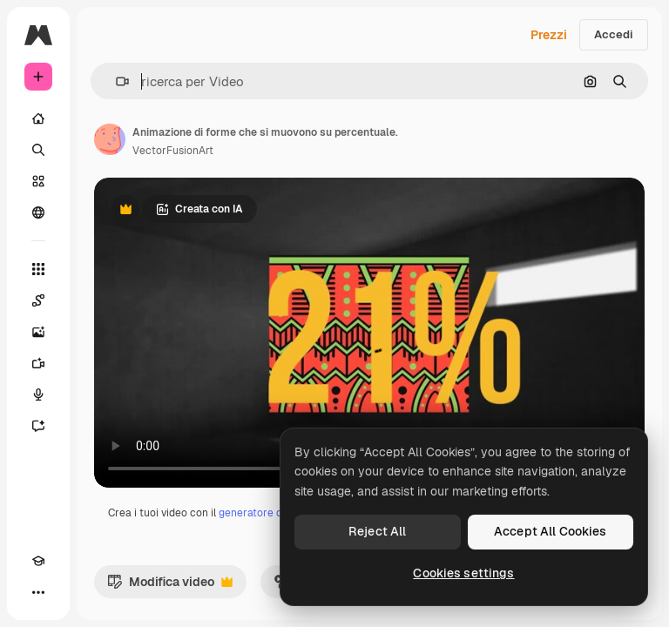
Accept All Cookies (550, 531)
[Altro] (38, 592)
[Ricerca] (38, 150)
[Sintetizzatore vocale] (38, 394)
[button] (115, 81)
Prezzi (548, 35)
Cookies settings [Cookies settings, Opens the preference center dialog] (463, 573)
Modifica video (170, 586)
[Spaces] (38, 300)
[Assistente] (38, 426)
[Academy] (38, 561)
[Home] (38, 118)
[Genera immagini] (38, 332)
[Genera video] (38, 363)
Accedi (613, 34)
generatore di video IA (272, 513)
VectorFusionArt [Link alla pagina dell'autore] (172, 151)
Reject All (377, 531)
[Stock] (38, 181)
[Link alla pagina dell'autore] (109, 139)
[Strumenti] (38, 269)
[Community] (38, 212)
